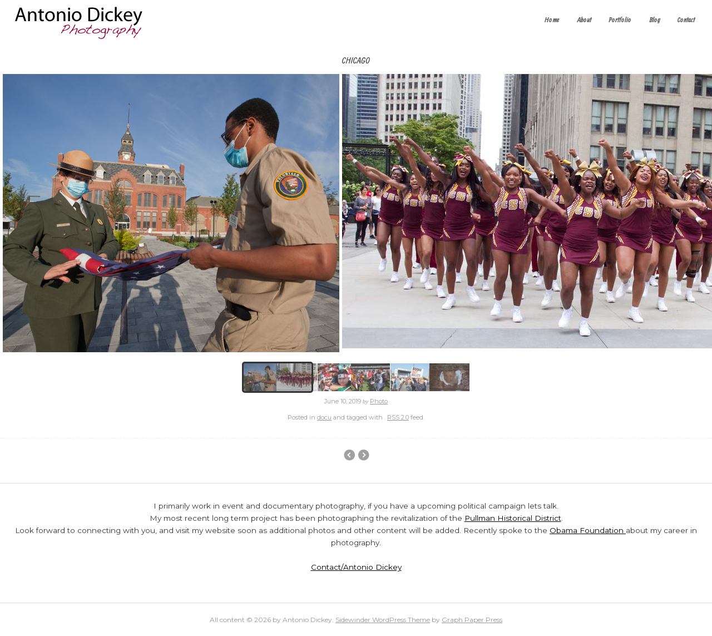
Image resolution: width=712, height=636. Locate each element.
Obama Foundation (588, 530)
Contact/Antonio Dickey (356, 567)
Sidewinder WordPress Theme (382, 619)
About (584, 20)
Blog (654, 20)
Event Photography (349, 455)
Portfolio (620, 20)
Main (363, 455)
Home (552, 20)
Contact (686, 20)
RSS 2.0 (398, 417)
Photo (379, 401)
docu (324, 417)
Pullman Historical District (512, 518)
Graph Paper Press (472, 619)
